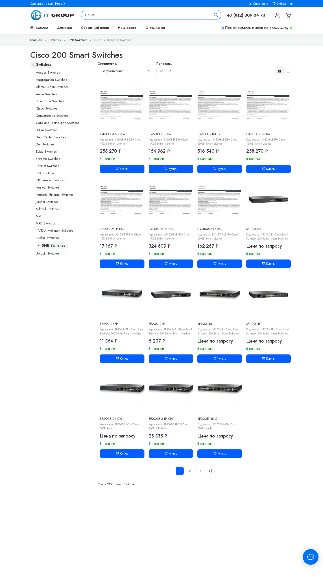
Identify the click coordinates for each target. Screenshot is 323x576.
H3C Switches (46, 173)
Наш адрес (127, 27)
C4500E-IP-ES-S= (112, 134)
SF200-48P (254, 323)
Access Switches (48, 72)
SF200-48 (204, 323)
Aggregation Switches (51, 79)
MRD (39, 216)
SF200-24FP (109, 323)
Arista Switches (46, 94)
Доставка (64, 27)
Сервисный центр (95, 27)
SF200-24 (253, 228)
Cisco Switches (46, 108)
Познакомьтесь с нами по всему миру (256, 27)
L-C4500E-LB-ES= (161, 228)
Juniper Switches (47, 201)
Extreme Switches (48, 158)
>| (210, 470)
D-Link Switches (46, 130)
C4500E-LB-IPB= (258, 134)
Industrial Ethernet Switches (55, 194)
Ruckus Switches (47, 237)
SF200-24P (157, 323)
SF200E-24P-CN (161, 418)
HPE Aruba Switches (50, 180)
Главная (38, 39)
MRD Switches (46, 223)
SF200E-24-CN (111, 418)
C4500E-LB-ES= (208, 134)
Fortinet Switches (47, 165)
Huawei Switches (47, 187)
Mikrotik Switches (48, 209)
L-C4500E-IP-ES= (112, 228)
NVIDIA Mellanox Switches (54, 230)
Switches (57, 39)
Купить (122, 169)
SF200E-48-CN (208, 418)
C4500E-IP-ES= (160, 134)
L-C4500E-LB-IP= (209, 228)
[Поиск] (216, 15)
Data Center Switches (51, 137)
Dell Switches (45, 144)
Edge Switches (46, 151)
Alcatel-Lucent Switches (52, 86)
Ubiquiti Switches (47, 253)
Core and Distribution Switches (57, 122)
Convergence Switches (52, 115)
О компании (155, 27)
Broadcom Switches (50, 101)
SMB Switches (80, 39)
